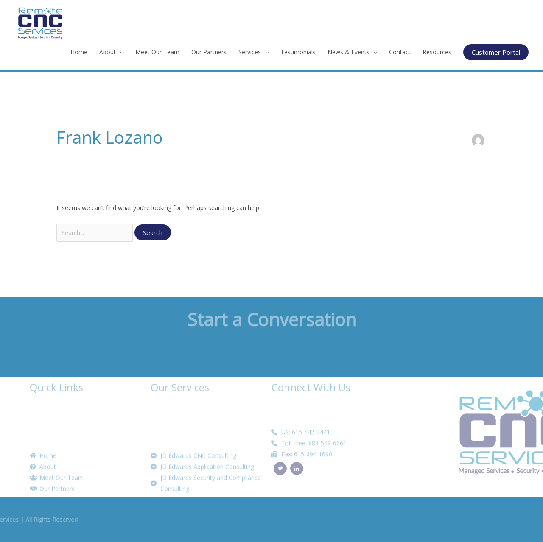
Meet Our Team (157, 52)
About (107, 52)
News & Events (348, 52)
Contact (400, 52)
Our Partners (209, 52)
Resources (437, 52)
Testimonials (298, 52)
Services (249, 52)
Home (78, 52)
